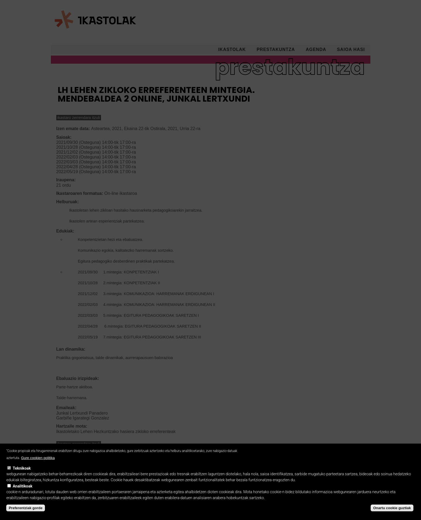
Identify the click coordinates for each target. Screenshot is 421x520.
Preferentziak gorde (25, 514)
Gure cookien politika (38, 464)
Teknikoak (22, 474)
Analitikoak (22, 492)
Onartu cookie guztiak (392, 514)
